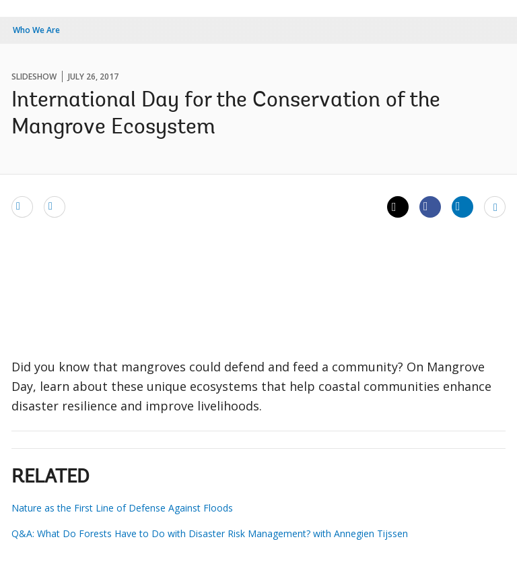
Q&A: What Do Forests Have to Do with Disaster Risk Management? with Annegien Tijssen (209, 533)
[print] (54, 206)
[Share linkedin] (462, 206)
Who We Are (36, 30)
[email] (22, 206)
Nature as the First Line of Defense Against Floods (122, 507)
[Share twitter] (398, 207)
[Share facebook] (430, 206)
